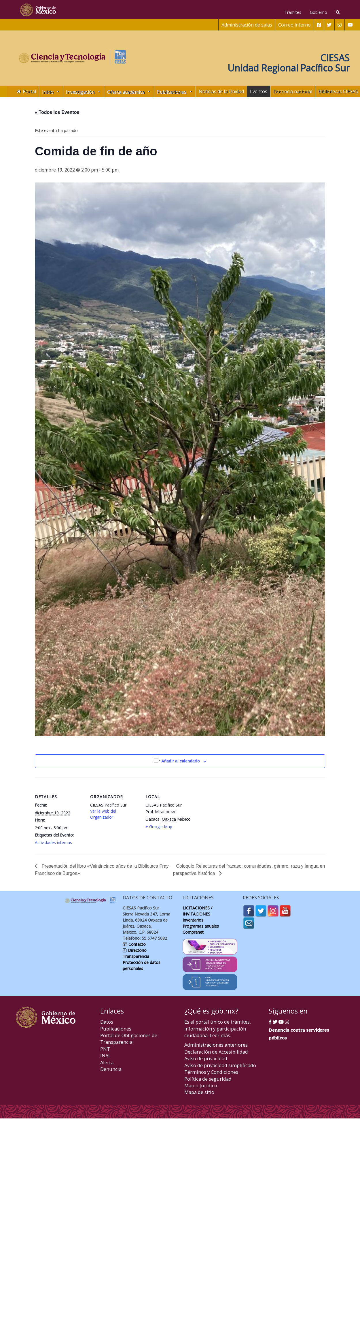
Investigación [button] (83, 91)
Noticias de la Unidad (221, 91)
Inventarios (193, 920)
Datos (106, 1021)
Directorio (137, 950)
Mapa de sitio (199, 1092)
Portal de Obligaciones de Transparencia (128, 1038)
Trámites (293, 12)
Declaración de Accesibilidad (216, 1051)
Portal (29, 91)
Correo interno (294, 25)
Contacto (136, 944)
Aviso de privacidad (205, 1058)
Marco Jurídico (200, 1085)
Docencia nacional (292, 91)
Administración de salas (246, 25)
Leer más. (220, 1035)
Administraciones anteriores (216, 1044)
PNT (105, 1049)
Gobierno (318, 12)
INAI (105, 1055)
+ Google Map (158, 826)
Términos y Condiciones (211, 1072)
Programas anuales (201, 926)
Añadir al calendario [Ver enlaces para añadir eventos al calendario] (180, 761)
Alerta (106, 1062)
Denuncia (111, 1069)
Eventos (258, 91)
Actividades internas (53, 842)
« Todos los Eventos (57, 112)
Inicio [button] (51, 91)
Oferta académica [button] (129, 91)
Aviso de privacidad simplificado (220, 1065)
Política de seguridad (208, 1079)
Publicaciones (115, 1028)
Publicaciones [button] (175, 91)
